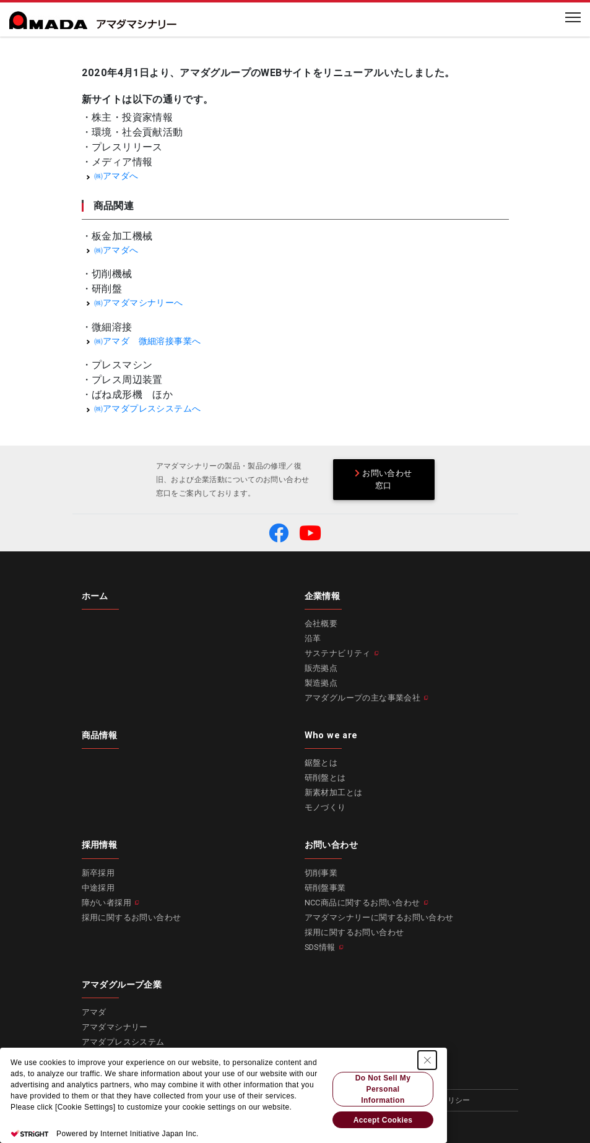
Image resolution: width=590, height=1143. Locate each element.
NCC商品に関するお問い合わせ (362, 902)
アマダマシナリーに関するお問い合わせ (379, 917)
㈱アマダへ (116, 176)
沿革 (313, 638)
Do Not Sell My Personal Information (383, 1089)
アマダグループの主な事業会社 (363, 697)
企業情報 (323, 596)
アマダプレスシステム (123, 1041)
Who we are (331, 735)
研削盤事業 (325, 887)
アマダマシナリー (115, 1027)
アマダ (94, 1012)
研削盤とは (325, 777)
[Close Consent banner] (427, 1060)
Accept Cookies (383, 1120)
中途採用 (98, 887)
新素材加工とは (334, 792)
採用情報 (100, 844)
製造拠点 (321, 683)
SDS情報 (320, 947)
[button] (278, 533)
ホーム (95, 596)
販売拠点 (321, 668)
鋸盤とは (321, 762)
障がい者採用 (106, 902)
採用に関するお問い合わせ (131, 917)
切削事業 (321, 873)
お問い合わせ (331, 844)
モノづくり (325, 807)
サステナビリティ (338, 653)
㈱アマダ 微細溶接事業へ (147, 341)
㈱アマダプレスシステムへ (147, 408)
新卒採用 (98, 873)
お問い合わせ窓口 (383, 479)
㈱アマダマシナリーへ (138, 303)
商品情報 (100, 735)
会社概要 (321, 623)
